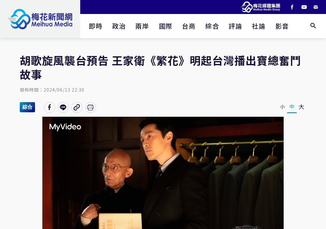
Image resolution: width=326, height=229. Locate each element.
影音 (282, 26)
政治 (119, 26)
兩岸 (142, 26)
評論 (235, 26)
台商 (189, 26)
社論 (259, 26)
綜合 (212, 26)
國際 (166, 26)
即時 (96, 26)
